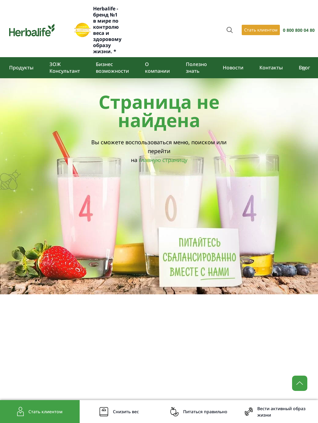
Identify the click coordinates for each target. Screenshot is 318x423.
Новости (233, 67)
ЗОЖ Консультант (64, 67)
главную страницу (163, 160)
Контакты (271, 67)
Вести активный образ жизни (281, 412)
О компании (157, 67)
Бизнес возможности (112, 67)
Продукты (21, 67)
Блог (304, 67)
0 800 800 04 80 (299, 30)
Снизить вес (126, 411)
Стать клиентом (260, 30)
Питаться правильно (205, 411)
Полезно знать (196, 67)
